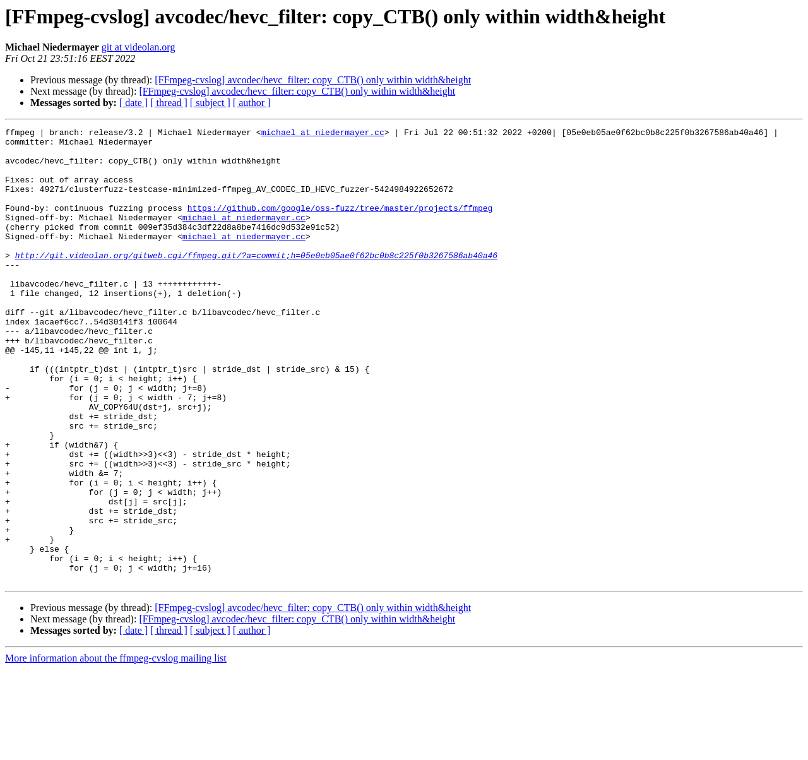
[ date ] (133, 102)
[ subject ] (210, 102)
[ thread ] (168, 102)
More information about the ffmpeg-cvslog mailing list (116, 749)
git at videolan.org (138, 47)
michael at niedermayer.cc (322, 134)
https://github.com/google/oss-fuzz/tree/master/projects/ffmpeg (340, 224)
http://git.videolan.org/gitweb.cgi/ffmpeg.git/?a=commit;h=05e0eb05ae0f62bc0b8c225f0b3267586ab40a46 (256, 281)
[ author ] (252, 102)
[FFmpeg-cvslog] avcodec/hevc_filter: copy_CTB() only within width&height (313, 79)
